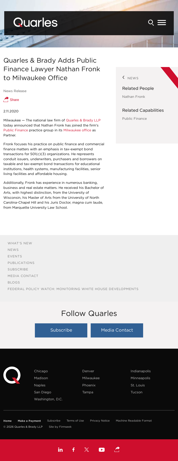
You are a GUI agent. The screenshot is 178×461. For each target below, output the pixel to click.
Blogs (14, 282)
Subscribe (18, 269)
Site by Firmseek (60, 427)
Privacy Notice (100, 420)
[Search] (151, 23)
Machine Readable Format (134, 420)
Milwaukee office (77, 130)
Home (7, 421)
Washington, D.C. (48, 399)
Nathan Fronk (133, 96)
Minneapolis (140, 378)
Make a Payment (29, 421)
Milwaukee (91, 378)
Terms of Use (75, 420)
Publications (21, 263)
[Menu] (162, 23)
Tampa (87, 392)
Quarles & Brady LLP (83, 120)
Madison (41, 378)
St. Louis (138, 385)
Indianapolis (141, 371)
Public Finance (15, 130)
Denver (88, 371)
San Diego (42, 392)
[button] (117, 450)
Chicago (41, 371)
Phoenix (89, 385)
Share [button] (11, 100)
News (13, 250)
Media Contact (23, 276)
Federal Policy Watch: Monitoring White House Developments (73, 289)
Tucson (136, 392)
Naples (39, 385)
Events (15, 256)
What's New (20, 243)
